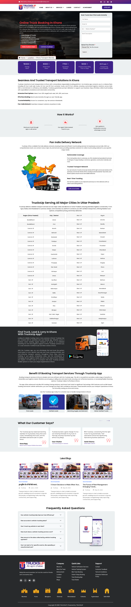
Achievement (87, 7)
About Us (50, 7)
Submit (85, 52)
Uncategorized (23, 481)
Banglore (48, 596)
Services (60, 7)
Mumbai (24, 596)
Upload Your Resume (88, 45)
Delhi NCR (107, 596)
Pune (36, 596)
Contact (77, 7)
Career (68, 7)
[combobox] (83, 28)
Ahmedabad (71, 596)
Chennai (59, 596)
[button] (49, 7)
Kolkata (83, 596)
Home (41, 7)
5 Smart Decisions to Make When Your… (65, 485)
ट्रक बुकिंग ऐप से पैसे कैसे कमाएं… (28, 485)
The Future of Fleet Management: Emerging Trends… (95, 486)
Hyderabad (95, 596)
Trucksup (23, 488)
